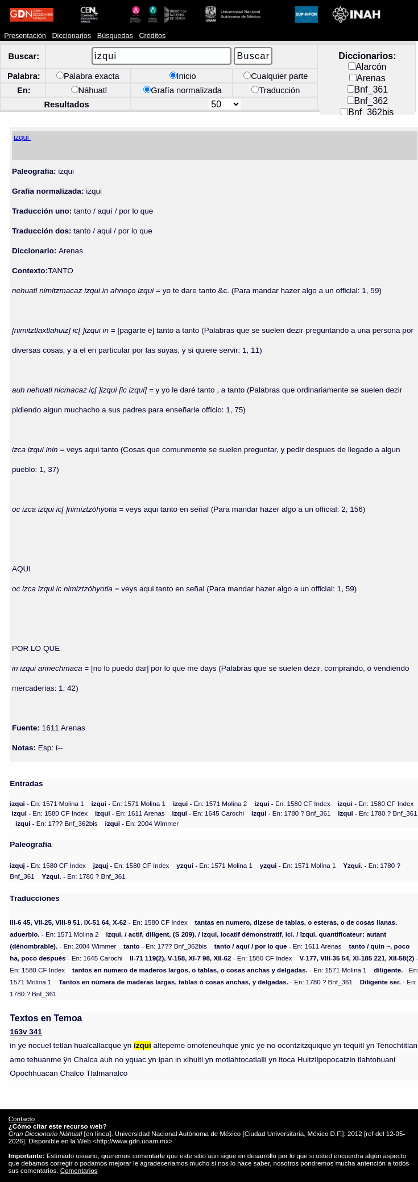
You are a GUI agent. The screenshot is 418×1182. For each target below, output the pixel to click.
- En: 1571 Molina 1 (47, 803)
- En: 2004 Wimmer (142, 823)
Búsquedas (115, 36)
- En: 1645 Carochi (208, 813)
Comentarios (79, 1170)
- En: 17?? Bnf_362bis (56, 823)
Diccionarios (72, 36)
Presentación (24, 36)
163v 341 (26, 1032)
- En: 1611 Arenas (130, 813)
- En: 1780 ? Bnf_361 (290, 813)
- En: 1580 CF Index (292, 803)
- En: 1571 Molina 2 (210, 803)
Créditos (152, 36)
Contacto (22, 1118)
